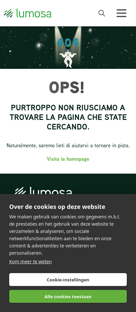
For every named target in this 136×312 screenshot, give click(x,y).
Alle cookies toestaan (67, 296)
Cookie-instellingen (68, 280)
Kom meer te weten (30, 261)
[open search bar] (102, 13)
